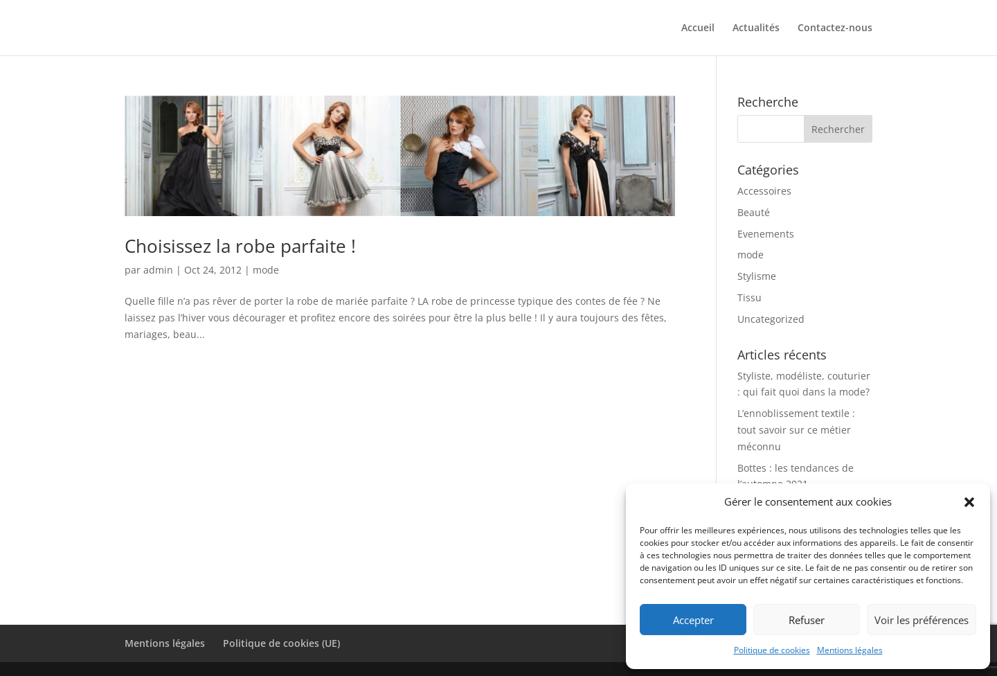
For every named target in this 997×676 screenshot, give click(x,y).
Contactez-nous (835, 28)
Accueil (698, 28)
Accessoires (764, 190)
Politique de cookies (772, 650)
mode (266, 269)
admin (158, 269)
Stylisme (756, 276)
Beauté (753, 212)
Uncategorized (771, 319)
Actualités (756, 28)
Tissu (749, 297)
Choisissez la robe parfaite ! (240, 245)
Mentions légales (850, 650)
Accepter (693, 620)
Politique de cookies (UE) (281, 643)
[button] (969, 502)
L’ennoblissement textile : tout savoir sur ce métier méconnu (796, 430)
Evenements (765, 233)
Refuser (807, 620)
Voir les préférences (921, 620)
